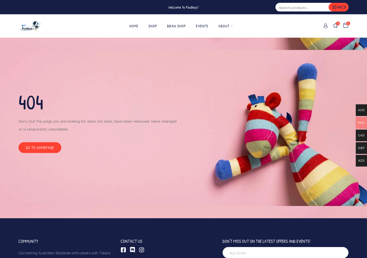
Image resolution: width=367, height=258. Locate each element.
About (225, 26)
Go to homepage (40, 147)
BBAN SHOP (176, 26)
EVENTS (202, 26)
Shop (152, 26)
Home (133, 26)
